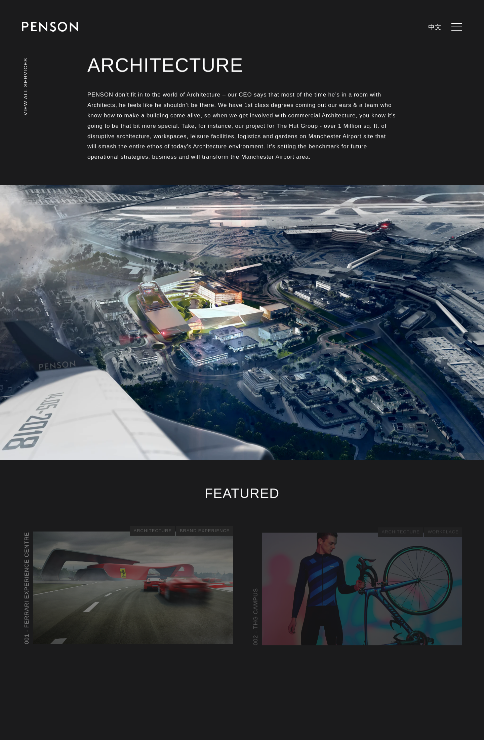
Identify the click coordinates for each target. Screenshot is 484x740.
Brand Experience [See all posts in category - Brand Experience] (204, 531)
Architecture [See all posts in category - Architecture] (152, 531)
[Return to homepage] (50, 27)
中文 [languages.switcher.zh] (434, 27)
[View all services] (25, 95)
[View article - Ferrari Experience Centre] (127, 587)
